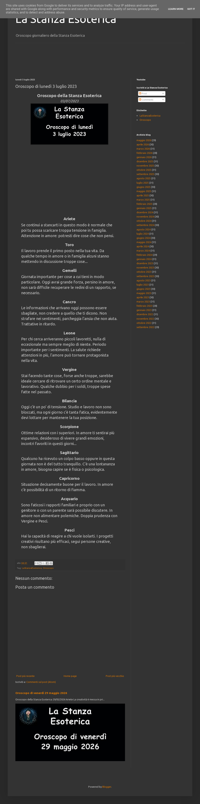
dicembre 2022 (145, 314)
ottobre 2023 (144, 271)
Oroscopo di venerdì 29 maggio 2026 (41, 693)
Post (143, 93)
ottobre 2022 (144, 323)
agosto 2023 (144, 280)
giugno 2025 (143, 187)
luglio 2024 (143, 233)
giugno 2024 (143, 238)
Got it (191, 8)
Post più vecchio (115, 676)
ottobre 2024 (144, 220)
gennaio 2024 (144, 259)
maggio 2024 (144, 242)
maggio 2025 (144, 191)
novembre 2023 (145, 267)
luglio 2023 (143, 284)
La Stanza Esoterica (65, 18)
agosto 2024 (144, 229)
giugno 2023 (143, 288)
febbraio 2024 (144, 254)
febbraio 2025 (144, 203)
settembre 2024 (145, 225)
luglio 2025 (143, 182)
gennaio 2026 (144, 157)
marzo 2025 (143, 199)
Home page (70, 676)
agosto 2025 (144, 178)
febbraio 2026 (144, 153)
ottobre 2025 (144, 169)
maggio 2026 (144, 140)
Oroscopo (48, 568)
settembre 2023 (145, 276)
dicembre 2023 (145, 263)
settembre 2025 (145, 174)
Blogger (106, 786)
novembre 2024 (145, 216)
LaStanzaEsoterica (32, 568)
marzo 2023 (143, 301)
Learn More (175, 8)
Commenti (146, 99)
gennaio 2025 (144, 208)
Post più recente (25, 676)
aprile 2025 (143, 195)
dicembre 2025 (145, 161)
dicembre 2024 (145, 212)
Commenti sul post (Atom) (41, 682)
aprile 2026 (143, 144)
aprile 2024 (143, 246)
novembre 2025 (145, 165)
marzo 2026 (143, 148)
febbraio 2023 (144, 305)
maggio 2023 (144, 293)
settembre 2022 (145, 327)
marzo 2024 (143, 250)
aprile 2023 (143, 297)
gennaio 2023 (144, 310)
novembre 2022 (145, 318)
